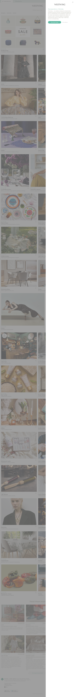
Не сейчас (65, 22)
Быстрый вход (54, 22)
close (73, 2)
